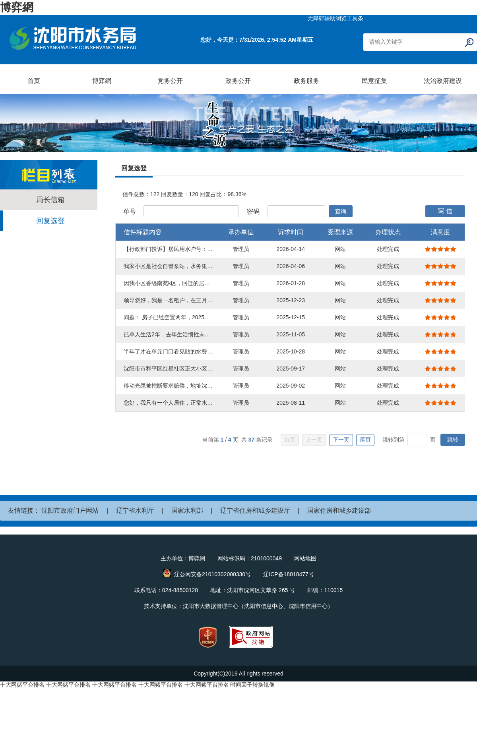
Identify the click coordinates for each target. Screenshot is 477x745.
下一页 (341, 440)
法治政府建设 (443, 80)
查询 (340, 211)
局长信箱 (50, 200)
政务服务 (306, 80)
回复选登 (50, 221)
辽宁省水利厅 (135, 510)
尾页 (365, 440)
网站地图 (305, 558)
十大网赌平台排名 (22, 684)
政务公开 (238, 80)
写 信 (445, 211)
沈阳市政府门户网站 (70, 510)
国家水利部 (187, 510)
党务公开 (170, 80)
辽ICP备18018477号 (288, 574)
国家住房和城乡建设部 (339, 510)
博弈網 (16, 7)
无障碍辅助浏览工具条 (335, 18)
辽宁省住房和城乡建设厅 (255, 510)
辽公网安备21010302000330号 (212, 574)
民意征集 (374, 80)
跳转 (452, 439)
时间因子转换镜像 (252, 684)
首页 (33, 80)
